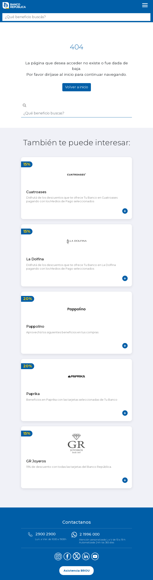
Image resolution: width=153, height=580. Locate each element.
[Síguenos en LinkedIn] (86, 557)
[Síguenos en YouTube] (95, 557)
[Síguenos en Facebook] (67, 557)
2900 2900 (45, 534)
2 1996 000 (89, 534)
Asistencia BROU (77, 570)
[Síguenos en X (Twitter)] (76, 557)
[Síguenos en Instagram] (58, 557)
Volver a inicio (76, 87)
